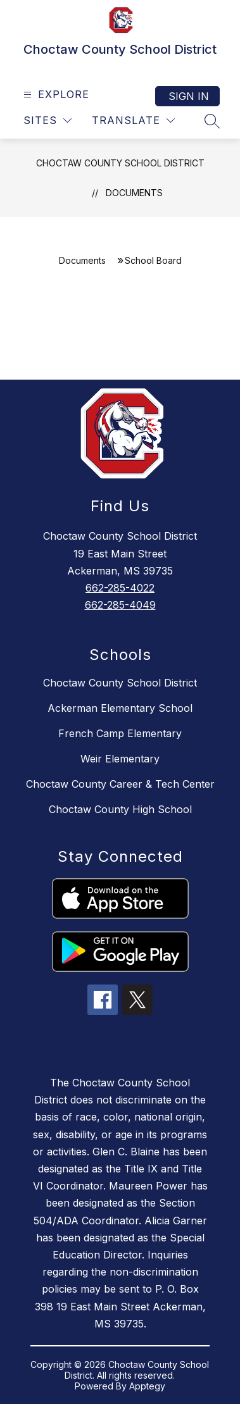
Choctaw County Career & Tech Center (120, 784)
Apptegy (147, 1386)
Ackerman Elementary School (120, 708)
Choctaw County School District (120, 163)
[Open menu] (54, 95)
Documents (134, 192)
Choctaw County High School (120, 809)
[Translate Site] (133, 120)
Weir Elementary (120, 758)
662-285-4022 (120, 587)
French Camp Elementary (120, 733)
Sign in (188, 96)
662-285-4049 (120, 605)
